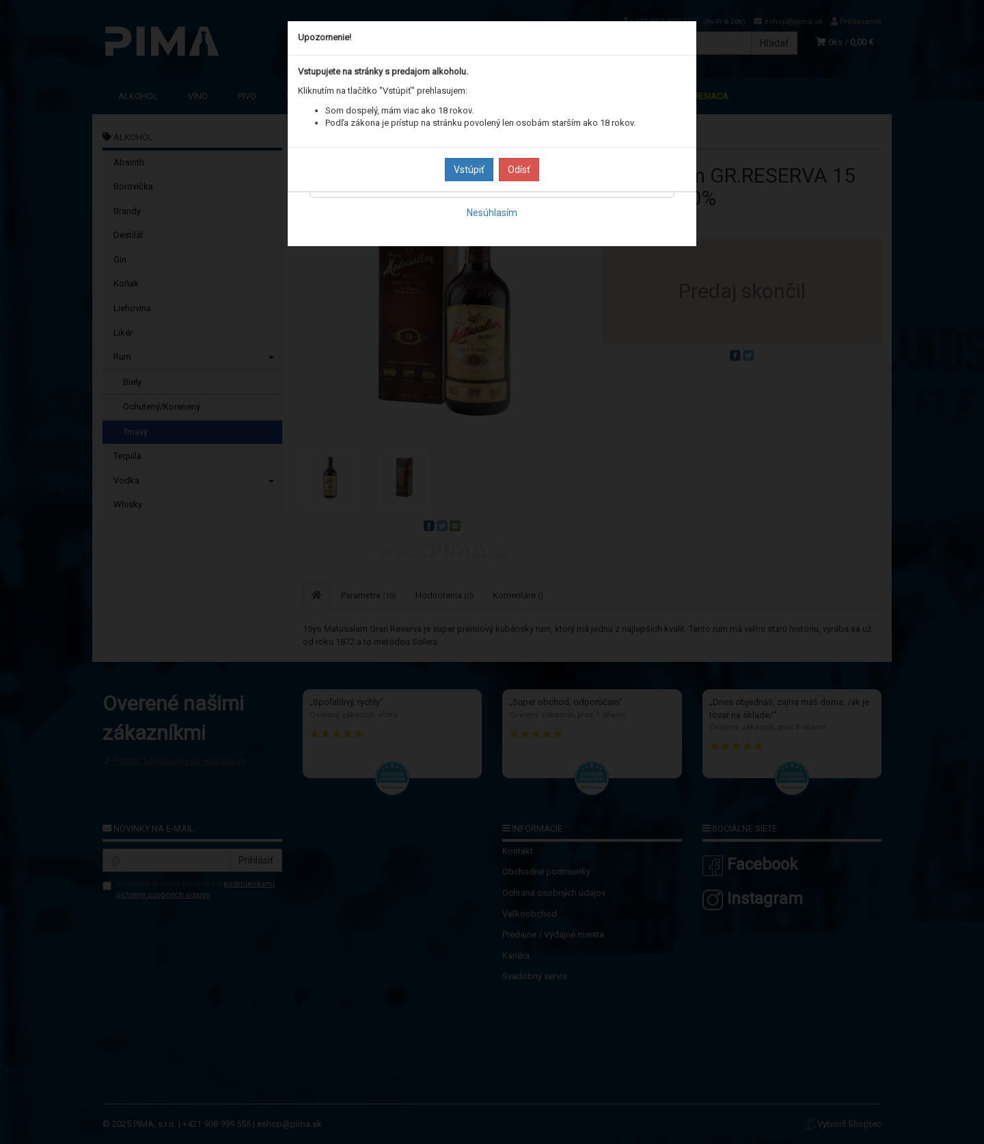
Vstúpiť (469, 169)
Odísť (519, 169)
